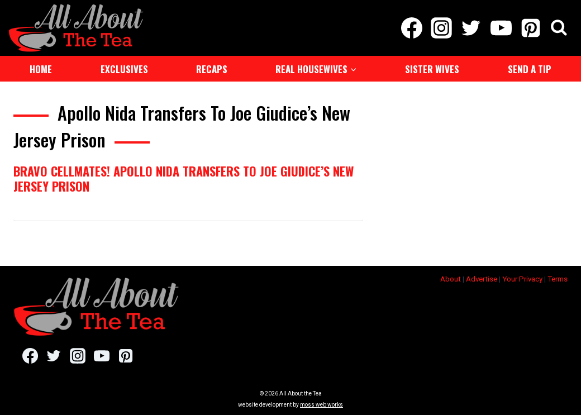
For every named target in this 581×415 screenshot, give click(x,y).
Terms (557, 279)
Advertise (481, 279)
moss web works (321, 405)
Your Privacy (522, 279)
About (450, 279)
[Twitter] (471, 28)
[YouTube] (501, 28)
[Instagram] (441, 28)
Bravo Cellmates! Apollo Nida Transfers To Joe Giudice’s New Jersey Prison (183, 178)
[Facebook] (411, 28)
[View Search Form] (559, 28)
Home (41, 69)
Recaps (211, 69)
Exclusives (124, 69)
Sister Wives (432, 69)
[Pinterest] (530, 28)
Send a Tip (529, 69)
